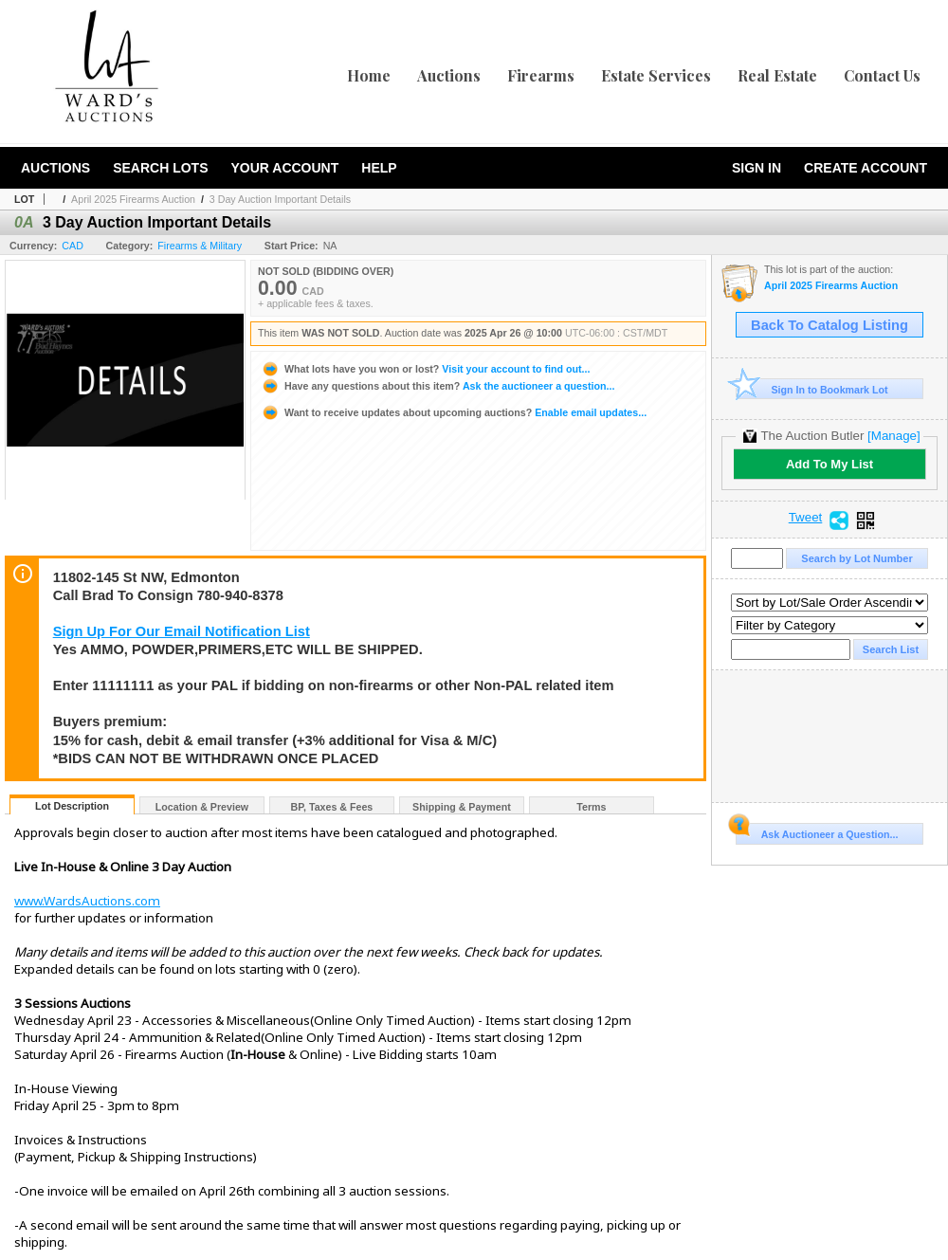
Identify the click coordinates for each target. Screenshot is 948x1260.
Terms (591, 807)
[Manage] (893, 436)
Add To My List (829, 464)
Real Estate (777, 75)
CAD (72, 245)
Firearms (540, 75)
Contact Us (882, 75)
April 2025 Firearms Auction (133, 199)
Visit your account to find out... (425, 368)
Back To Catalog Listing (829, 325)
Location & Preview (201, 807)
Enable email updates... (454, 412)
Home (369, 75)
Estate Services (656, 75)
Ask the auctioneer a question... (437, 386)
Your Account (284, 167)
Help (378, 167)
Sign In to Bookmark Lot (812, 389)
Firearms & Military (199, 245)
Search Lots (160, 167)
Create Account (865, 167)
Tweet (806, 517)
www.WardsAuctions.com (87, 900)
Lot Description (72, 806)
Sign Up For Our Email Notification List (181, 631)
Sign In (756, 167)
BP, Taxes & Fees (332, 807)
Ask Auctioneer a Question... (817, 831)
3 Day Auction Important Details (280, 199)
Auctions (449, 75)
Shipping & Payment (461, 807)
